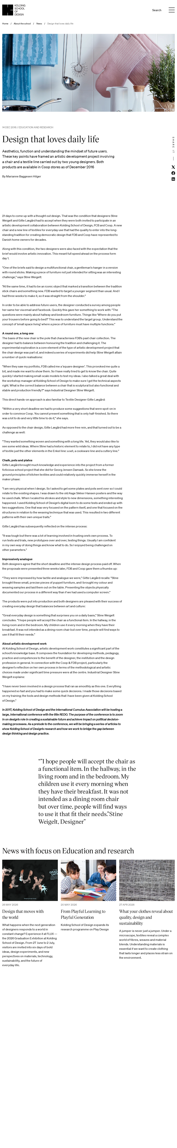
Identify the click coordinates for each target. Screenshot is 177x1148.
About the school (22, 24)
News (39, 24)
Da (138, 10)
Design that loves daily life (60, 24)
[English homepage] (13, 9)
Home (5, 24)
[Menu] (172, 10)
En (143, 10)
